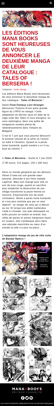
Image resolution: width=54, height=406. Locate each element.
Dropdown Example (51, 3)
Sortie (16, 89)
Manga (23, 89)
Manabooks (27, 3)
